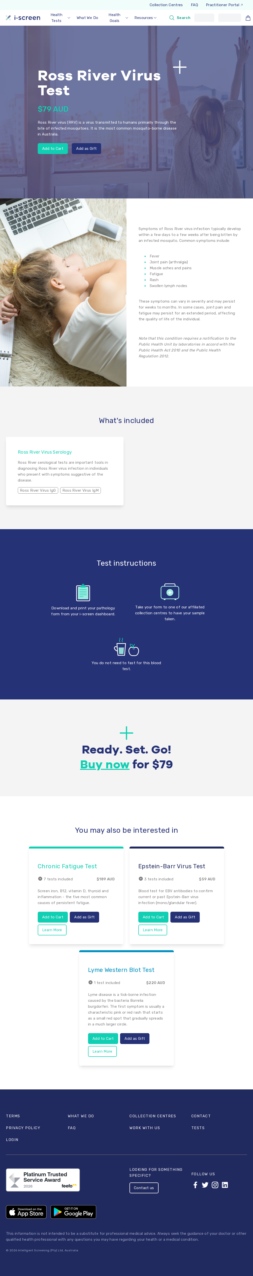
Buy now (105, 765)
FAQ (194, 5)
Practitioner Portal (224, 5)
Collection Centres (166, 5)
